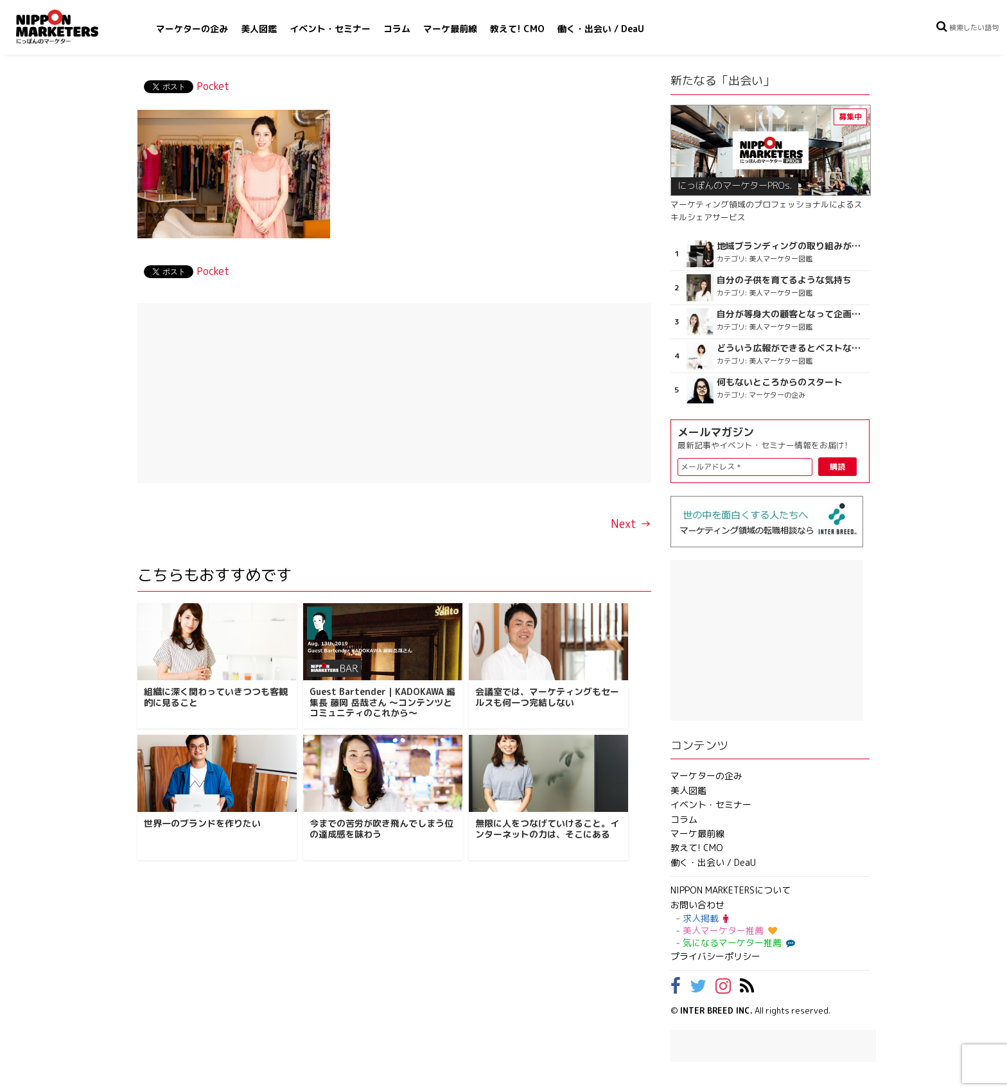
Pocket (213, 86)
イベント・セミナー (330, 28)
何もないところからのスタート (780, 382)
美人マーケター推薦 (730, 930)
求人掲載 (705, 918)
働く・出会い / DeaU (600, 28)
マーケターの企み (192, 28)
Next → (631, 524)
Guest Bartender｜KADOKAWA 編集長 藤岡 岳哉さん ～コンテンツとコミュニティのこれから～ (382, 702)
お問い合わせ (697, 905)
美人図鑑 (259, 28)
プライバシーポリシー (715, 956)
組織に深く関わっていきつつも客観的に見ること (216, 697)
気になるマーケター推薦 (737, 943)
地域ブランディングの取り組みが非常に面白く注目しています (791, 246)
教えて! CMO (517, 28)
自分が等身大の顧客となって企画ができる (791, 314)
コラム (396, 28)
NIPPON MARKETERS (70, 27)
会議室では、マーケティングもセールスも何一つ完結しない (547, 697)
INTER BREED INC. (716, 1010)
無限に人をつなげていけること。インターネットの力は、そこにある (547, 828)
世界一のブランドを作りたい (202, 823)
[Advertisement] (394, 393)
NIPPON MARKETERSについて (730, 890)
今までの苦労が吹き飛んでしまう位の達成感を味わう (381, 828)
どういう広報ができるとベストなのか (791, 348)
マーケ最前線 (450, 28)
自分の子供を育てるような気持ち (784, 280)
